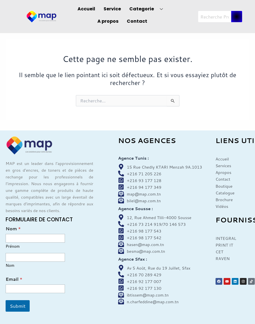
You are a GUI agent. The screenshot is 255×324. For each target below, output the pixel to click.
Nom (10, 265)
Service (112, 9)
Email (14, 279)
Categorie (148, 9)
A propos (107, 21)
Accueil (86, 9)
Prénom (13, 246)
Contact (137, 21)
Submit (17, 305)
